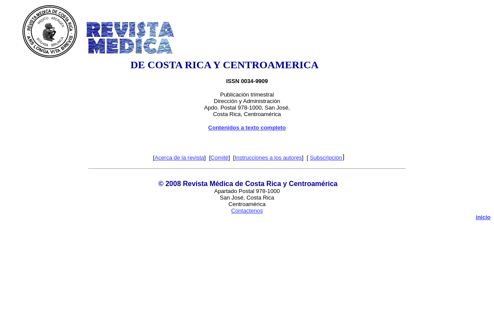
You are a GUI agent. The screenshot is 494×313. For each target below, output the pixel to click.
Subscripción (326, 157)
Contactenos (247, 210)
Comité (219, 157)
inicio (483, 217)
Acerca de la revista (179, 157)
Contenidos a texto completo (247, 127)
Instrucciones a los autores (268, 157)
